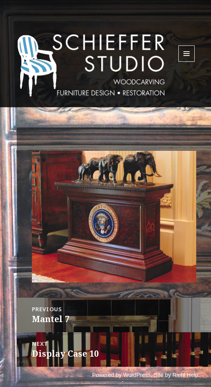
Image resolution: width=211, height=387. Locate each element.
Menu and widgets (187, 61)
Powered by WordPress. (122, 375)
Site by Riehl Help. (177, 375)
